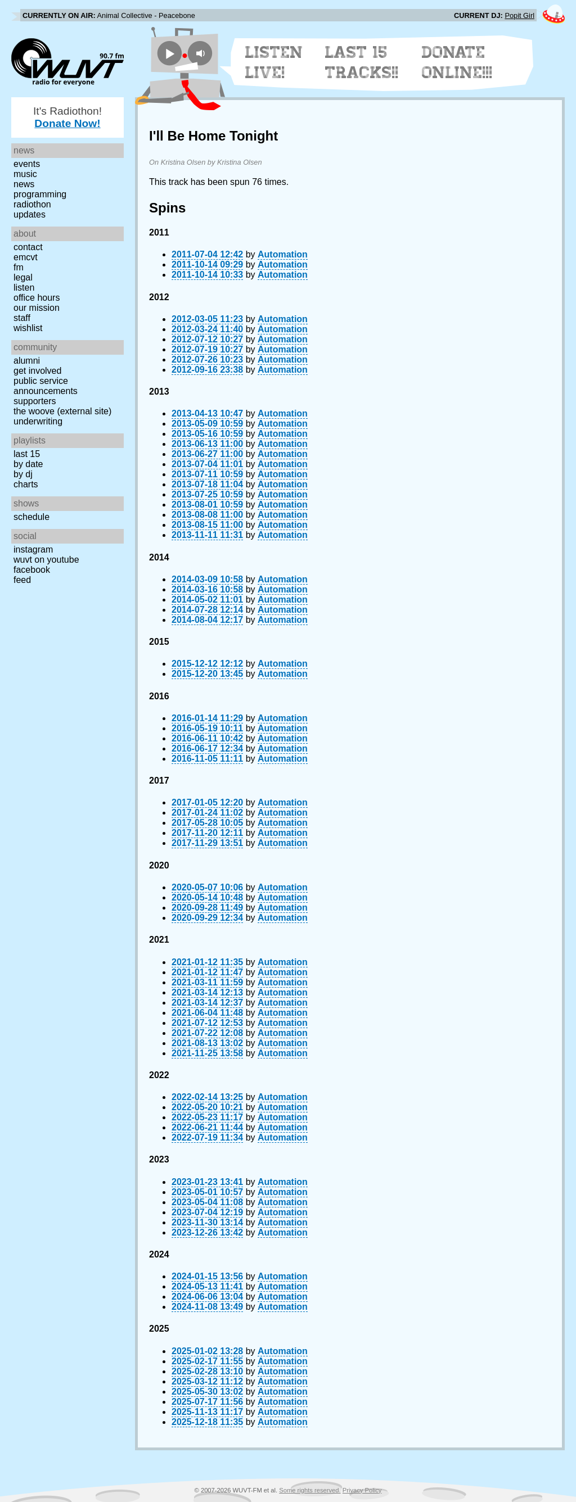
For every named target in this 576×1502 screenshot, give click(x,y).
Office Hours (37, 297)
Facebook (32, 569)
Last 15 (27, 454)
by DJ (23, 474)
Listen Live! (274, 62)
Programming (40, 194)
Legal (23, 277)
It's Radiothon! (67, 117)
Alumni (27, 360)
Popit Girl (519, 15)
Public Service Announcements (46, 386)
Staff (22, 318)
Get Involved (37, 371)
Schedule (32, 517)
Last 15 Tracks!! (362, 62)
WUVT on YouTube (46, 559)
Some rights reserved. (309, 1490)
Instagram (33, 549)
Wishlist (28, 328)
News (24, 184)
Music (25, 174)
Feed (22, 580)
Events (27, 164)
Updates (30, 214)
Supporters (35, 401)
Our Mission (37, 308)
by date (28, 464)
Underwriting (38, 421)
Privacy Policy (362, 1490)
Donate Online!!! (457, 62)
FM (19, 267)
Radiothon (32, 204)
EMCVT (26, 257)
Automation (283, 254)
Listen (24, 287)
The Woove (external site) (62, 411)
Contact (28, 247)
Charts (26, 484)
